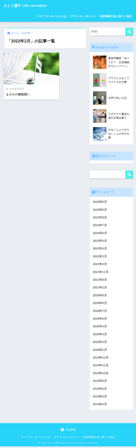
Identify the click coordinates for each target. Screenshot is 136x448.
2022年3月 (100, 256)
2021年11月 (101, 272)
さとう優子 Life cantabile (29, 5)
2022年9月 (100, 209)
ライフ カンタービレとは (51, 16)
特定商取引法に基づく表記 (116, 16)
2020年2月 (100, 343)
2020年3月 (100, 335)
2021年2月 (100, 288)
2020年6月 (100, 319)
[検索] (129, 32)
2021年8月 (100, 280)
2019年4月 (100, 405)
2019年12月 (101, 358)
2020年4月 (100, 327)
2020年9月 (100, 296)
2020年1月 (100, 351)
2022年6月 (100, 233)
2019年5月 (100, 398)
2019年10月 (101, 374)
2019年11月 (101, 366)
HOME (68, 431)
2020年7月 (100, 311)
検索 (129, 174)
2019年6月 (100, 390)
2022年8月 (100, 217)
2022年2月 (100, 264)
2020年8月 (100, 303)
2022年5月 (100, 241)
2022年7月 (100, 225)
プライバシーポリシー (83, 16)
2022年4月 (100, 249)
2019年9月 (100, 382)
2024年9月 (100, 202)
